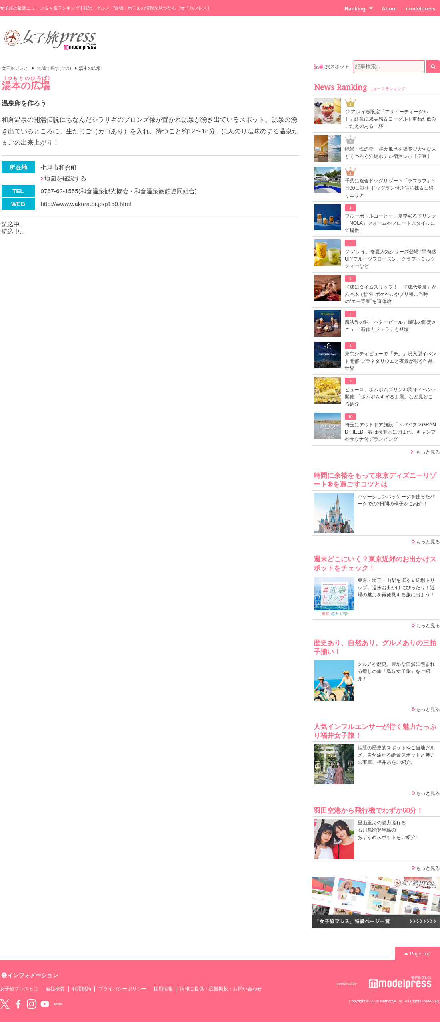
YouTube (45, 1004)
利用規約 (81, 989)
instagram (31, 1004)
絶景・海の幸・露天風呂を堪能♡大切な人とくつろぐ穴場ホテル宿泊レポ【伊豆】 (390, 152)
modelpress (421, 9)
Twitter (5, 1004)
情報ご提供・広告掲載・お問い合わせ (221, 989)
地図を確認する (65, 178)
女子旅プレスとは (19, 989)
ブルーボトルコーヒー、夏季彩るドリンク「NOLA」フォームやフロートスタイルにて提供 (390, 223)
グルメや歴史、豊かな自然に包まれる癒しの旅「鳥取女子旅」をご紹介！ (396, 671)
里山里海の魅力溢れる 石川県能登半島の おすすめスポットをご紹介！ (389, 830)
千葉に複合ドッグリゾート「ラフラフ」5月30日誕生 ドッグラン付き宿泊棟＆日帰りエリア (389, 188)
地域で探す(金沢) (54, 68)
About (389, 9)
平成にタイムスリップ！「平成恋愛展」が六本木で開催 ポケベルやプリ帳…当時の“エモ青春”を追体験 (390, 294)
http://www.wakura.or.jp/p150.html (86, 203)
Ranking (358, 8)
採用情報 (163, 989)
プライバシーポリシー (122, 989)
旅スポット (337, 66)
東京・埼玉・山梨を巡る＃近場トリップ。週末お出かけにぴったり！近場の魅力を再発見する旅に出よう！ (396, 588)
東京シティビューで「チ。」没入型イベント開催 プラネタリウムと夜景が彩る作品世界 (390, 361)
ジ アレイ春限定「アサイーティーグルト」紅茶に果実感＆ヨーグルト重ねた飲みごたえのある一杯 (390, 119)
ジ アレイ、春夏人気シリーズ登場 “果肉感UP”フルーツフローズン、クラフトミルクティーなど (390, 259)
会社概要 (55, 989)
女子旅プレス (15, 68)
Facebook (18, 1004)
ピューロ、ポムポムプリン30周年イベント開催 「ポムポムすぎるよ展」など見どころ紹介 (391, 397)
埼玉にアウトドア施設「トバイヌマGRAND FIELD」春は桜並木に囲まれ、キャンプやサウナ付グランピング (390, 432)
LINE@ (58, 1004)
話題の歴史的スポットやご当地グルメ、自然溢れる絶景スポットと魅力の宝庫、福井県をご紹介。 (396, 755)
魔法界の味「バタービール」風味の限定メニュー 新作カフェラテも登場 (390, 325)
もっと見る (428, 452)
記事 (319, 66)
